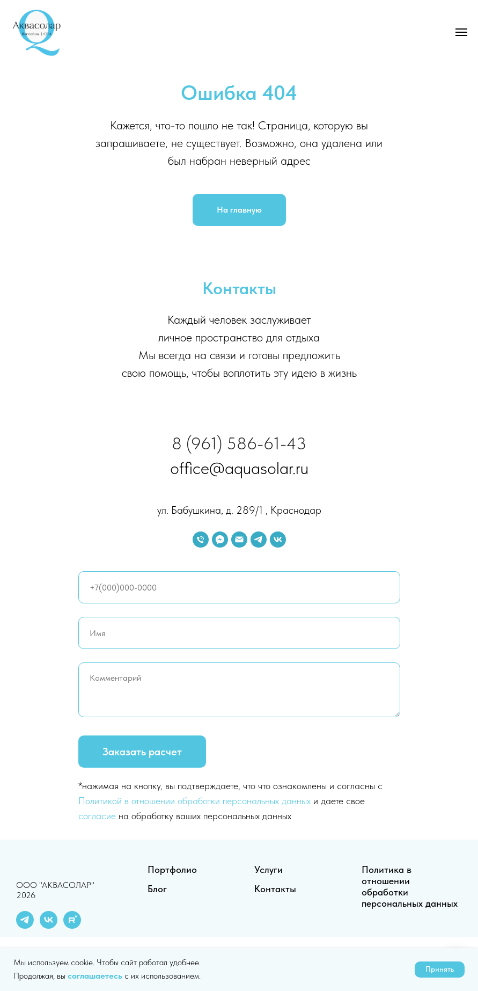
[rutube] (72, 925)
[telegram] (259, 539)
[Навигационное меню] (461, 32)
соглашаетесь (96, 976)
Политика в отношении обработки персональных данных (410, 886)
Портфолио (172, 869)
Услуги (268, 869)
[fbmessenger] (220, 539)
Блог (157, 888)
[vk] (278, 539)
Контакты (275, 888)
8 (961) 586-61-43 (239, 443)
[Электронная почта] (239, 539)
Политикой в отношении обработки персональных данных (194, 800)
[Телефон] (201, 539)
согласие (97, 815)
